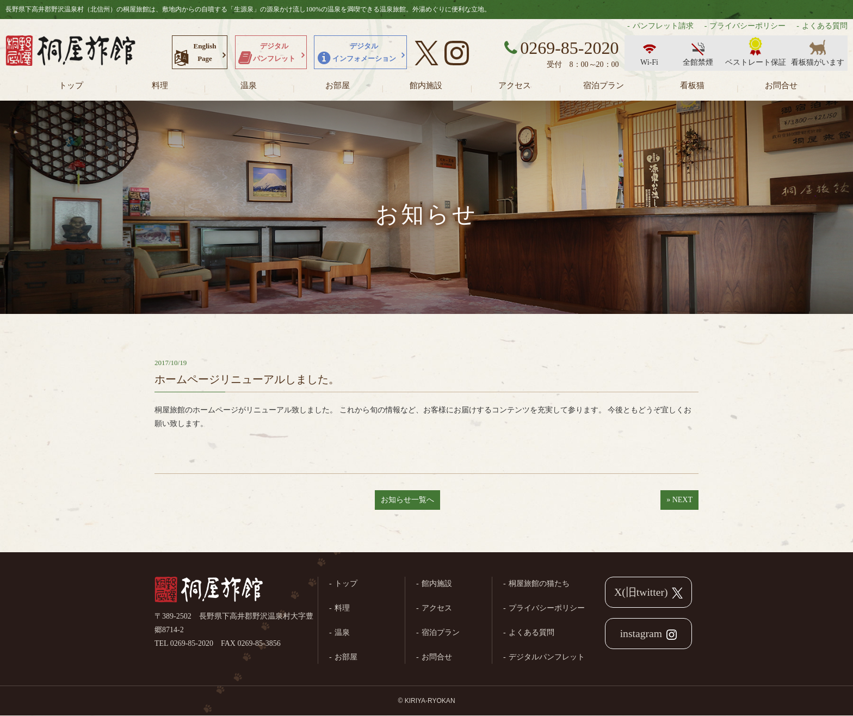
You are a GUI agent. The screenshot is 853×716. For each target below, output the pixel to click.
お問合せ (781, 85)
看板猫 (692, 85)
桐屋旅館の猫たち (539, 583)
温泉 (248, 85)
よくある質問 (825, 26)
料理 (160, 85)
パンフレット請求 (663, 26)
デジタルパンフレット (274, 52)
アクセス (514, 85)
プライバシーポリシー (747, 26)
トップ (71, 85)
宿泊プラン (603, 85)
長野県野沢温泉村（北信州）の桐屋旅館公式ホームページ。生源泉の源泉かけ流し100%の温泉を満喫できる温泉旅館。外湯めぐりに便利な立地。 (70, 51)
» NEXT (679, 500)
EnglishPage (205, 52)
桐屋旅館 (208, 590)
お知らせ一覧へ (407, 500)
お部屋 (337, 85)
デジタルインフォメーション (364, 52)
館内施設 (426, 85)
